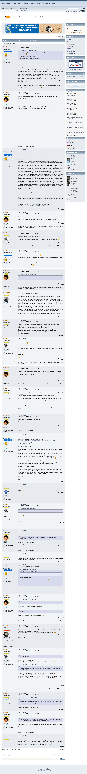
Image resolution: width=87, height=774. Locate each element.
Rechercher (70, 44)
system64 (7, 292)
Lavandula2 (73, 155)
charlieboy (73, 164)
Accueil (69, 39)
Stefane (7, 92)
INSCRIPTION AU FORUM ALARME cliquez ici (75, 11)
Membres (70, 50)
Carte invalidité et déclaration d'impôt (75, 122)
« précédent (59, 36)
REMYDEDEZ (71, 118)
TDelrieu (51, 20)
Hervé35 (75, 103)
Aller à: (49, 758)
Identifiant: (71, 26)
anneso (60, 20)
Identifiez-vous (71, 51)
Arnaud (72, 161)
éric (6, 46)
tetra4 (75, 113)
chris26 (57, 20)
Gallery (69, 48)
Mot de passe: (70, 28)
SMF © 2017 (43, 768)
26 (7, 38)
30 (13, 38)
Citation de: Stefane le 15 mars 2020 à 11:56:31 (28, 50)
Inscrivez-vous (71, 53)
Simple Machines (49, 768)
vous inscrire (25, 8)
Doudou (7, 485)
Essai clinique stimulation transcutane (75, 117)
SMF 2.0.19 (38, 768)
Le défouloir (24, 46)
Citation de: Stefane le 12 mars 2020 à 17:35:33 (28, 697)
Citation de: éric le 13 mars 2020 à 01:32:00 (27, 508)
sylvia (54, 20)
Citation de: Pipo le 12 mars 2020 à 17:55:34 (27, 599)
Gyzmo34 (73, 168)
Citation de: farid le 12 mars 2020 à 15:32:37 (28, 571)
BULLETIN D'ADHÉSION (75, 69)
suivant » (63, 36)
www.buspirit (32, 637)
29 (12, 38)
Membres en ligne (72, 147)
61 (15, 38)
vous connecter (17, 8)
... (6, 38)
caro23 (72, 193)
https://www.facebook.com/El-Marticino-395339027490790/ (31, 205)
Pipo (6, 388)
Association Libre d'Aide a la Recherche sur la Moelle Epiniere (29, 3)
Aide (69, 43)
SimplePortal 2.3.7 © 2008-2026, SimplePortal (44, 770)
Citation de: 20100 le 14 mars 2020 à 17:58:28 (27, 274)
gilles (6, 625)
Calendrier (70, 46)
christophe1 (70, 123)
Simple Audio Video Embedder (44, 769)
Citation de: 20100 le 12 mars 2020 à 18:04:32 (27, 569)
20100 (6, 232)
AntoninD (75, 108)
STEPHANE (73, 197)
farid (6, 320)
